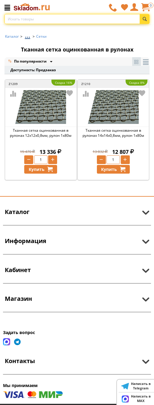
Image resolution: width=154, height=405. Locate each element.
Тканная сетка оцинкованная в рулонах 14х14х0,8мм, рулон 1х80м (113, 133)
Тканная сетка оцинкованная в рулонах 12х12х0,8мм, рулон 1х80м (40, 133)
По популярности (27, 62)
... (27, 35)
